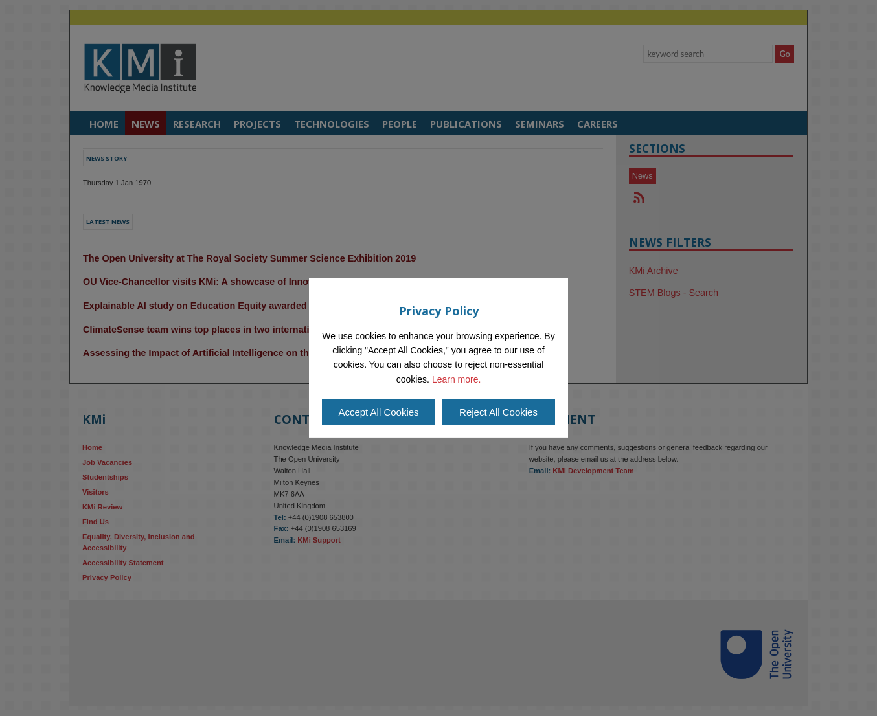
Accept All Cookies (378, 412)
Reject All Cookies (498, 412)
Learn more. (456, 379)
